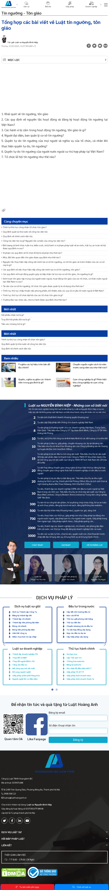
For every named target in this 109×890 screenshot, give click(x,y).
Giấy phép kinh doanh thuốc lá (80, 679)
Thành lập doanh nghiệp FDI (25, 654)
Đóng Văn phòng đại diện (23, 629)
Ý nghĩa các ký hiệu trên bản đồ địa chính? (34, 366)
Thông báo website (75, 661)
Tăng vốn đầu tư (19, 664)
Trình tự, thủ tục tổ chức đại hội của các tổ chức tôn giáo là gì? (32, 295)
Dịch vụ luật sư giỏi (27, 606)
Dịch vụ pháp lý (55, 597)
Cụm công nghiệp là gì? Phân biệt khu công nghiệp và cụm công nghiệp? (90, 382)
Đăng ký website (74, 664)
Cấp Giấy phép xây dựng (77, 636)
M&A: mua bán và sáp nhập (24, 636)
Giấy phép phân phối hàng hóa (26, 675)
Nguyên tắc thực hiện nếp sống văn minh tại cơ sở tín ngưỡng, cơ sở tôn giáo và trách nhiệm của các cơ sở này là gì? (52, 263)
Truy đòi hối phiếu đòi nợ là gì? (15, 319)
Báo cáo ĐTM (73, 615)
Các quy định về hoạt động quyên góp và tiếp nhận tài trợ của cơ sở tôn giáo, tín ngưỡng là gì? (47, 274)
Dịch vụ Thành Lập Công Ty (24, 612)
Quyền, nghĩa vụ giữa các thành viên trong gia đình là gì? (34, 381)
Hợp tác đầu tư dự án (76, 633)
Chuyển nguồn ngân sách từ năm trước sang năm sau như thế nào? (90, 366)
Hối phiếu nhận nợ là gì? (12, 314)
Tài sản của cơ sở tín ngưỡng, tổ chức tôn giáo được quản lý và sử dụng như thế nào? (42, 286)
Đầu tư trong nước (81, 606)
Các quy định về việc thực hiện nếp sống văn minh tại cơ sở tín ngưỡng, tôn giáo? (40, 269)
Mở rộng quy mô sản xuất (23, 668)
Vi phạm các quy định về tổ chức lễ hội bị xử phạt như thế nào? (31, 252)
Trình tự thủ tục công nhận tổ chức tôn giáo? (24, 227)
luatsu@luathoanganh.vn (15, 797)
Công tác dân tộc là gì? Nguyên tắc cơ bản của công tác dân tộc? (33, 240)
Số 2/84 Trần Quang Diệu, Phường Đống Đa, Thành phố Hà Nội (31, 789)
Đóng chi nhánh (19, 626)
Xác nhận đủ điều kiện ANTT (79, 668)
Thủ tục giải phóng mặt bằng (80, 619)
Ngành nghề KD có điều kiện (25, 679)
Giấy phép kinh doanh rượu (79, 675)
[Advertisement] (54, 89)
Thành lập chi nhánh (21, 619)
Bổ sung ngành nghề (21, 672)
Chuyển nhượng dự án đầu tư (80, 626)
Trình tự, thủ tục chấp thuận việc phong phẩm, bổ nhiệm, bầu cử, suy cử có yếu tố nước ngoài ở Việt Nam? (52, 290)
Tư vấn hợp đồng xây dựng (79, 629)
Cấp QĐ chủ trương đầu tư (78, 612)
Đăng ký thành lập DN (22, 615)
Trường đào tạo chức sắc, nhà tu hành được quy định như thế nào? (34, 299)
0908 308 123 (10, 793)
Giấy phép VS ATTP (75, 672)
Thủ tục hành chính (81, 648)
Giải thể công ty (19, 633)
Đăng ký (78, 739)
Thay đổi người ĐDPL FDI (23, 661)
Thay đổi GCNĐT (19, 657)
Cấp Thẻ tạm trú (74, 657)
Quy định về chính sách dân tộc (17, 236)
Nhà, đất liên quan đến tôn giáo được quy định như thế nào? (31, 257)
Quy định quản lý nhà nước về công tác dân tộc (24, 231)
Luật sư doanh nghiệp (27, 648)
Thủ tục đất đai (73, 622)
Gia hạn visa (72, 654)
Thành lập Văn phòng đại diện (25, 622)
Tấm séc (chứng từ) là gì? (13, 323)
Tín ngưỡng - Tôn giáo (25, 12)
